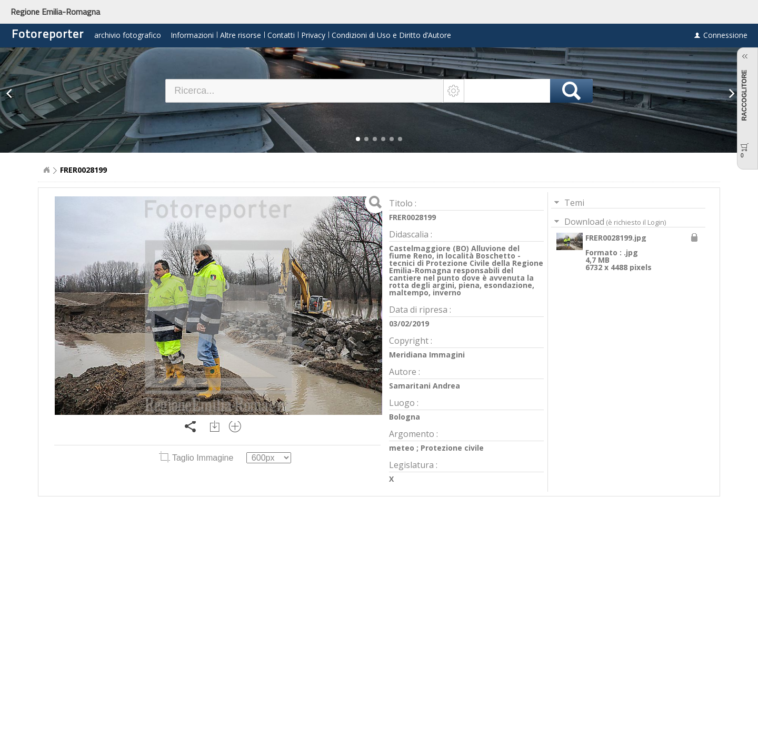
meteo (401, 448)
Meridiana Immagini (427, 355)
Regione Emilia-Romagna (55, 11)
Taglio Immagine (197, 457)
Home (46, 170)
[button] (358, 139)
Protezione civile (452, 448)
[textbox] (304, 90)
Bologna (404, 417)
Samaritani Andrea (424, 386)
